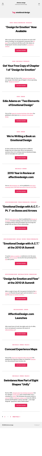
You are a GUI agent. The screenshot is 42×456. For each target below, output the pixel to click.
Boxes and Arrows (14, 234)
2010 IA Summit (13, 277)
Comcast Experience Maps (21, 374)
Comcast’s (33, 387)
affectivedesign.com (14, 194)
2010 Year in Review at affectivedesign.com (21, 184)
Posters (24, 254)
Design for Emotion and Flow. (18, 318)
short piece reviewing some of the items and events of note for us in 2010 (20, 196)
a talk (6, 278)
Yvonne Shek (18, 422)
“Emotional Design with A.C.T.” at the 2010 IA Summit (21, 262)
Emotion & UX (19, 61)
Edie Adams (31, 122)
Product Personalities (19, 22)
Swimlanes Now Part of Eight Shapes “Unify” (21, 410)
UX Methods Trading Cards (22, 426)
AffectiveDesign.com (10, 353)
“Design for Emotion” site (29, 83)
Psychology (29, 22)
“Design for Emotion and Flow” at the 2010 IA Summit (21, 302)
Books (11, 22)
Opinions (23, 101)
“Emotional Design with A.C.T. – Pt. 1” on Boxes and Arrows (21, 221)
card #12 (8, 426)
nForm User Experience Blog (19, 385)
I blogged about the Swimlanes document (24, 421)
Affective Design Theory (11, 213)
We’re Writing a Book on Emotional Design (21, 147)
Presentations (33, 293)
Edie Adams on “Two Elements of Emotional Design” (21, 109)
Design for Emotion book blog (19, 122)
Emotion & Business (18, 332)
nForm (15, 424)
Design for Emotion (14, 86)
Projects (27, 368)
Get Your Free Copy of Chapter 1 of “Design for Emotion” (21, 70)
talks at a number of (16, 275)
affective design (21, 2)
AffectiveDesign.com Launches (21, 339)
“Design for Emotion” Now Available (21, 29)
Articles (19, 254)
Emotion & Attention (23, 293)
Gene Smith (30, 385)
